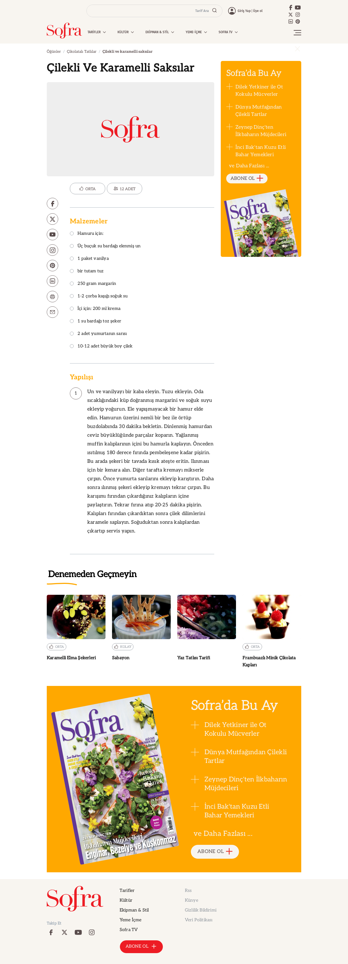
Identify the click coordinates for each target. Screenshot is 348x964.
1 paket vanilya (89, 259)
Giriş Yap (244, 11)
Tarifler (127, 890)
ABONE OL (247, 179)
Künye (191, 900)
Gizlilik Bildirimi (200, 910)
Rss (188, 890)
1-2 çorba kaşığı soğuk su (99, 296)
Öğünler (54, 51)
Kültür (126, 900)
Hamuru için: (86, 234)
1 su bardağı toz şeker (95, 321)
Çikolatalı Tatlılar (82, 51)
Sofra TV (129, 929)
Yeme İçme (130, 920)
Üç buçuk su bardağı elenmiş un (105, 246)
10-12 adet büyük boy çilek (101, 346)
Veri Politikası (198, 920)
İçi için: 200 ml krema (95, 309)
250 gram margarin (93, 284)
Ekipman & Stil (134, 910)
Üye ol (258, 11)
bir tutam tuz (87, 271)
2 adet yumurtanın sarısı (98, 334)
